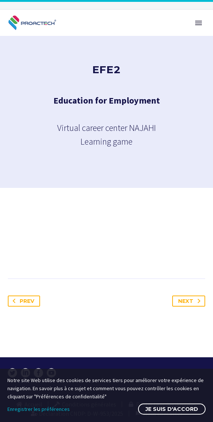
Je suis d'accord (171, 409)
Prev (22, 301)
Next (190, 301)
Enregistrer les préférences (38, 409)
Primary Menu (198, 23)
